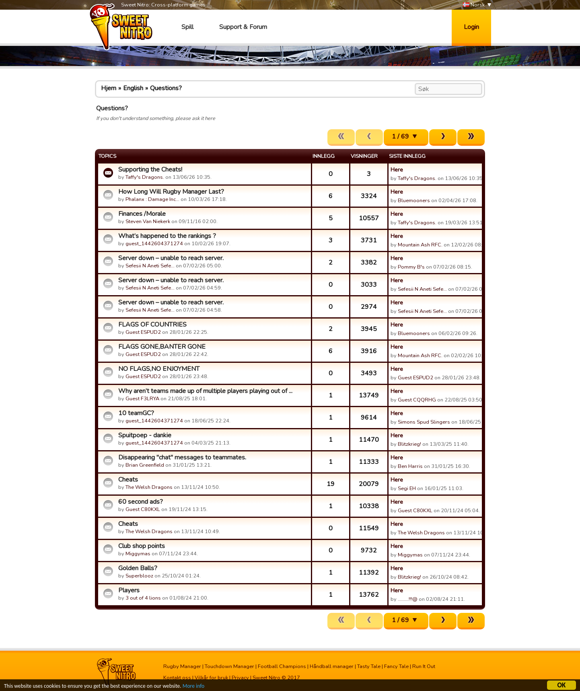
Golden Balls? (137, 568)
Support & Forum (243, 27)
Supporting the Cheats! (150, 169)
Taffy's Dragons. (144, 177)
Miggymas (137, 553)
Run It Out (423, 666)
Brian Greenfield (144, 465)
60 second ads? (140, 502)
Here (397, 170)
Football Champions (282, 666)
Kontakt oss (177, 677)
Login (471, 27)
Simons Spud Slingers (424, 422)
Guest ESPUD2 (143, 332)
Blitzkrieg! (409, 444)
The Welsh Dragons (149, 487)
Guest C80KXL (142, 509)
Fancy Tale (396, 666)
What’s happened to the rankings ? (167, 236)
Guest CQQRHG (417, 399)
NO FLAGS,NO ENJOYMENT (159, 369)
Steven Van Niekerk (147, 221)
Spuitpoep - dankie (144, 435)
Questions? (166, 88)
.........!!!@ (408, 599)
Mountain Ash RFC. (420, 244)
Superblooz (139, 575)
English (133, 88)
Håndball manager (332, 666)
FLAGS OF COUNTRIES (152, 324)
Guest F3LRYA (142, 398)
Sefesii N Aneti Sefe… (150, 265)
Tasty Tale (368, 666)
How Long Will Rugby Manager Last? (171, 191)
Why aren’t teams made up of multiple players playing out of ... (205, 391)
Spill (187, 27)
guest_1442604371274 (154, 243)
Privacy (240, 677)
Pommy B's (411, 267)
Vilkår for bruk (211, 677)
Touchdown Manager (229, 666)
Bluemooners (414, 200)
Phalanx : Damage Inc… (152, 199)
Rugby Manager (182, 666)
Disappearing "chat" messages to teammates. (182, 457)
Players (129, 590)
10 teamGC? (136, 413)
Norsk (474, 5)
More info (193, 687)
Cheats (128, 479)
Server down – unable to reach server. (171, 258)
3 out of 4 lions (143, 598)
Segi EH (407, 488)
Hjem (108, 88)
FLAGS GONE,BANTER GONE (162, 347)
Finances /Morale (142, 214)
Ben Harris (410, 466)
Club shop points (141, 546)
